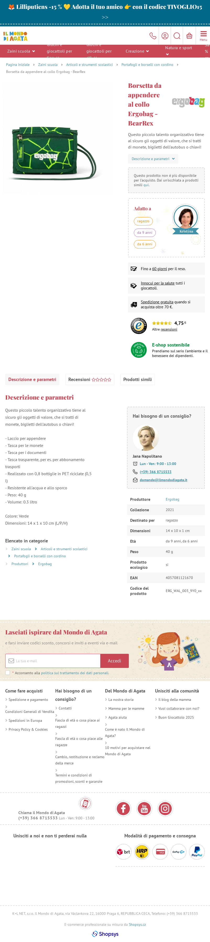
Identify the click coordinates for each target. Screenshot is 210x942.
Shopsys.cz (137, 924)
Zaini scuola (21, 51)
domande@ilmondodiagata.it (163, 480)
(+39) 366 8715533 (156, 471)
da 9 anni (144, 232)
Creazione (137, 51)
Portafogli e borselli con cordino (147, 64)
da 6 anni (144, 244)
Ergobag (45, 563)
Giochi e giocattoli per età (99, 51)
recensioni (169, 329)
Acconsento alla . (60, 673)
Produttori (20, 563)
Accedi (114, 661)
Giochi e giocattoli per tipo (59, 51)
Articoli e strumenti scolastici (89, 64)
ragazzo (143, 221)
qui (146, 185)
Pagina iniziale (18, 64)
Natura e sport (178, 50)
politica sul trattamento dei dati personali (74, 673)
